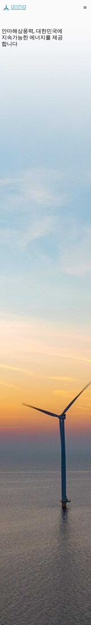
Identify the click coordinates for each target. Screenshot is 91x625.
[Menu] (85, 7)
